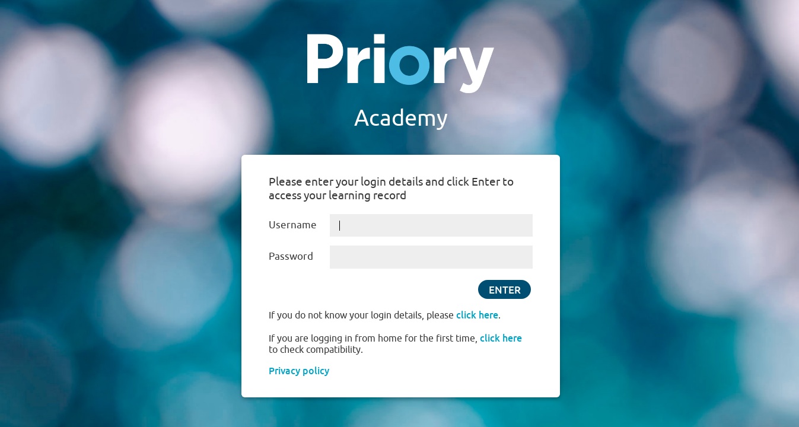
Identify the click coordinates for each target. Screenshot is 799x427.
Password (291, 256)
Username (293, 224)
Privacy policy (299, 370)
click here (477, 315)
